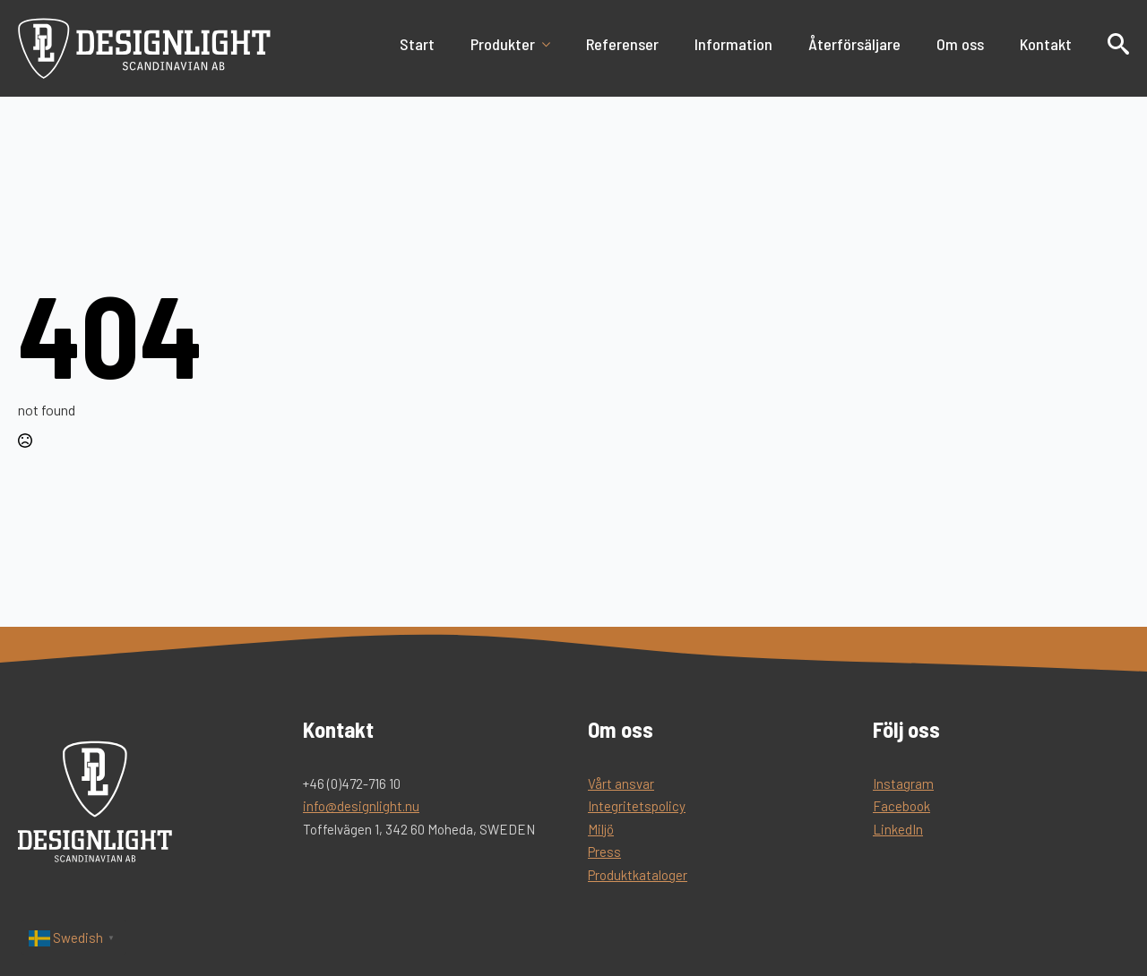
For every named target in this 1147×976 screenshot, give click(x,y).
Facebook (901, 806)
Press (604, 851)
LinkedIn (898, 829)
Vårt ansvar (621, 783)
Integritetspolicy (637, 806)
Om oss (960, 44)
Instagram (903, 783)
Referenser (622, 44)
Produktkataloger (637, 875)
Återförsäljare (854, 44)
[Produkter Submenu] (551, 44)
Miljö (601, 829)
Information (733, 44)
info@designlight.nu (361, 806)
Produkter (502, 44)
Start (417, 44)
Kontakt (1046, 44)
